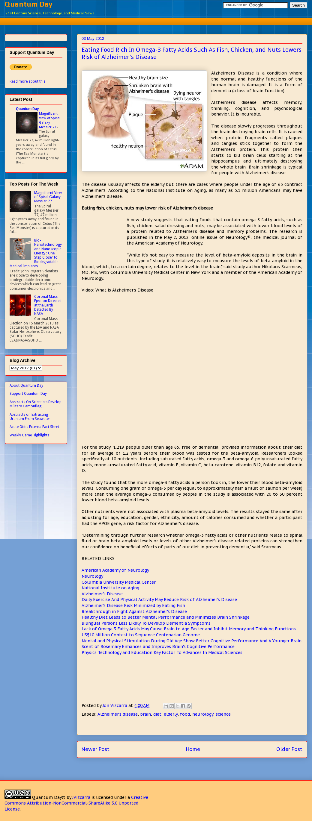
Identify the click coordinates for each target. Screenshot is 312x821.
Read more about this (27, 81)
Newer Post (96, 749)
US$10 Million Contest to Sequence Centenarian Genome (141, 635)
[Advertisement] (104, 239)
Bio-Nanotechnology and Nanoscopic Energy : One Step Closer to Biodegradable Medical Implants (36, 253)
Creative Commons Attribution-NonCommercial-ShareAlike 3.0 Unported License (76, 803)
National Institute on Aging (110, 588)
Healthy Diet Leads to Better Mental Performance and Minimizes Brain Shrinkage (166, 617)
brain (145, 714)
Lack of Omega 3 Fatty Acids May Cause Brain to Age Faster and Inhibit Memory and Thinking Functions (189, 629)
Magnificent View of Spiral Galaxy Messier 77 (49, 120)
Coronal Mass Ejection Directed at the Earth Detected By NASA (48, 305)
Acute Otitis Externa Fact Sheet (34, 427)
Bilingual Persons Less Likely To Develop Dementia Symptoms (146, 623)
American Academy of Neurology (115, 570)
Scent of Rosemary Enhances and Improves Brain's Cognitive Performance (158, 646)
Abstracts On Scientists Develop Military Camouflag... (36, 404)
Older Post (289, 749)
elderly (171, 714)
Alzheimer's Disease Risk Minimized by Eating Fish (133, 605)
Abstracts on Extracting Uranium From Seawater (30, 416)
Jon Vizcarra (115, 705)
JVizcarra (81, 797)
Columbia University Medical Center (119, 582)
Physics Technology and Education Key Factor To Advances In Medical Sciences (162, 652)
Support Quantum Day (28, 393)
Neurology (92, 576)
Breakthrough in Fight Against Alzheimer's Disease (134, 611)
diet (157, 714)
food (185, 714)
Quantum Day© (48, 797)
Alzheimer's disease (118, 714)
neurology (202, 714)
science (223, 714)
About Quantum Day (26, 385)
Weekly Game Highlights (29, 435)
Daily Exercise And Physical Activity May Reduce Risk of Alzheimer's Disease (159, 599)
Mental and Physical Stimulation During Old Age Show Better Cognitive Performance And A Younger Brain (192, 641)
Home (193, 749)
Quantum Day (28, 4)
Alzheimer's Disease (102, 594)
